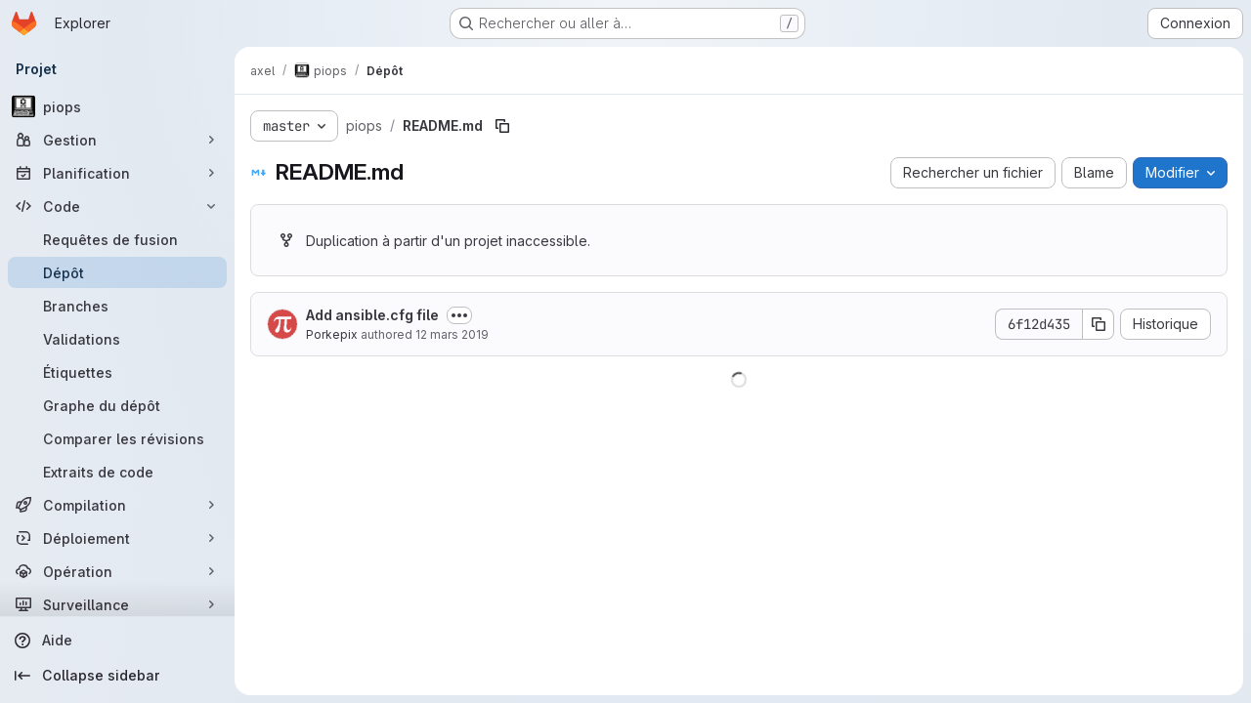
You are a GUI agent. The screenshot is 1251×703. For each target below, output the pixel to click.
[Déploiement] (117, 538)
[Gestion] (117, 139)
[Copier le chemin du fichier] (502, 126)
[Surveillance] (117, 604)
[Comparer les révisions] (117, 438)
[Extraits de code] (117, 471)
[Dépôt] (117, 272)
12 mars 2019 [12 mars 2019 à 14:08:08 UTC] (452, 334)
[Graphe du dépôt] (117, 405)
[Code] (117, 206)
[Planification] (117, 172)
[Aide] (117, 640)
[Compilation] (117, 504)
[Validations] (117, 338)
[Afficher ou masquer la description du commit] (459, 315)
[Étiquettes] (117, 372)
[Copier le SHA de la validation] (1098, 324)
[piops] (117, 106)
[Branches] (117, 305)
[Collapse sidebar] (117, 675)
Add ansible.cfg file (372, 315)
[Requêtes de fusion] (117, 239)
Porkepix (332, 334)
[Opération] (117, 571)
